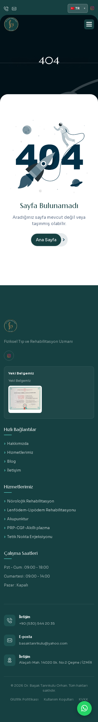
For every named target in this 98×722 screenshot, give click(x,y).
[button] (89, 24)
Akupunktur (17, 519)
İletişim (14, 470)
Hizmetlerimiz (20, 452)
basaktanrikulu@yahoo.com (43, 643)
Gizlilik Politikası (24, 699)
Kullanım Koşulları (58, 699)
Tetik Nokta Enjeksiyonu (29, 536)
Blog (11, 461)
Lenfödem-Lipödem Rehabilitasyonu (41, 510)
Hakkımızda (17, 443)
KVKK (83, 699)
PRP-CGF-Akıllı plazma (28, 527)
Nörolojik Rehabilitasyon (30, 501)
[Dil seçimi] (78, 8)
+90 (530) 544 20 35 (37, 623)
